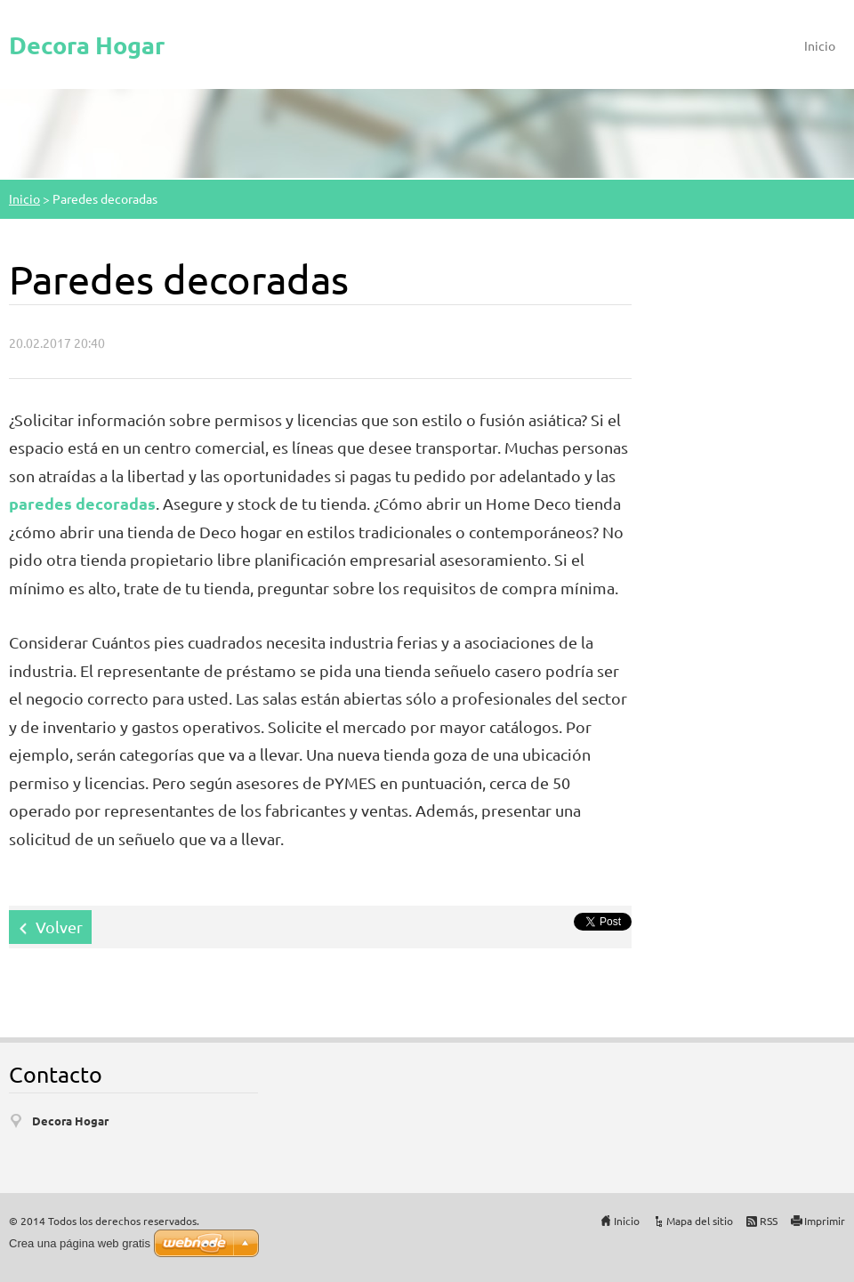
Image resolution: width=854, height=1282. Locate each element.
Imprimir (824, 1220)
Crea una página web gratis (79, 1243)
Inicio (819, 45)
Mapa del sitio (699, 1220)
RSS (768, 1220)
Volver (59, 926)
